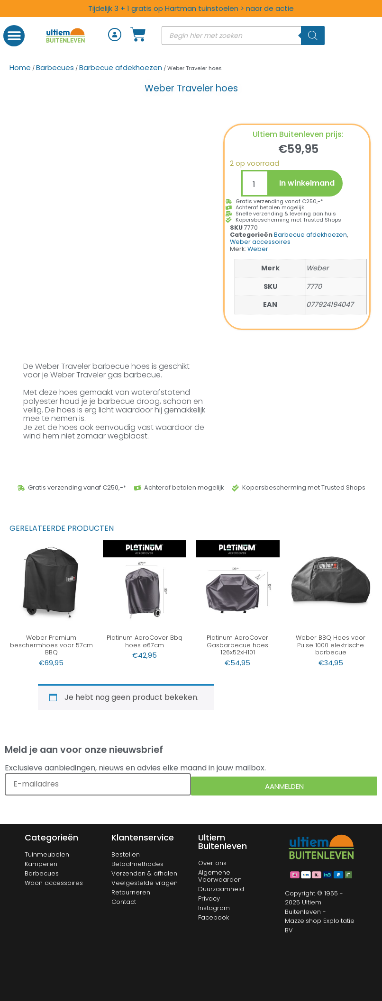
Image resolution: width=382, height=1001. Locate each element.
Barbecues (55, 67)
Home (20, 67)
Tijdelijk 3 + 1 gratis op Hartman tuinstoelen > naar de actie (191, 8)
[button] (14, 35)
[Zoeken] (313, 35)
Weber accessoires (260, 242)
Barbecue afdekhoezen (120, 67)
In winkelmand (307, 183)
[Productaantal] (255, 183)
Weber (257, 249)
